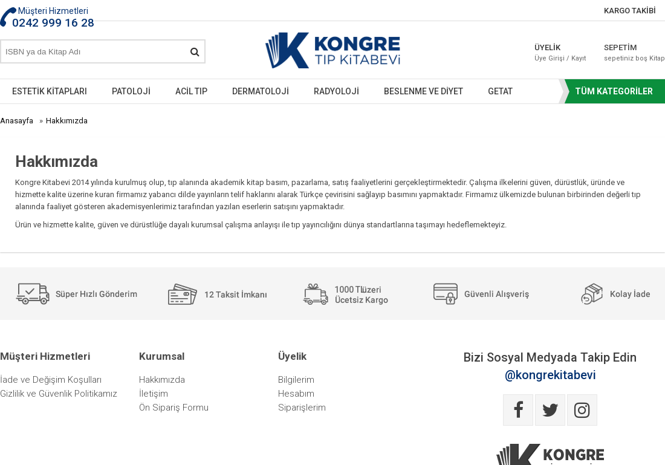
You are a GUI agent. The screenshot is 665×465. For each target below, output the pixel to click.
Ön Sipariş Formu (174, 407)
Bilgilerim (296, 379)
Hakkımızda (162, 379)
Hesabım (296, 393)
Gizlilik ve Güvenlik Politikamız (58, 393)
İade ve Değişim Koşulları (51, 379)
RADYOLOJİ (336, 91)
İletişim (153, 393)
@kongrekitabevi (550, 375)
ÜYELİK (560, 52)
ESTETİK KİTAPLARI (49, 91)
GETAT (500, 91)
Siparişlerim (302, 407)
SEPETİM (634, 52)
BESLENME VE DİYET (423, 91)
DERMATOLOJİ (260, 91)
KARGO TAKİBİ (630, 10)
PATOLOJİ (131, 91)
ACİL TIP (191, 91)
